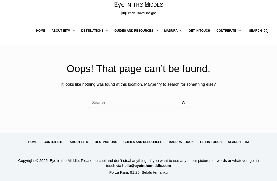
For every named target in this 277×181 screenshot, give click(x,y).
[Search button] (184, 103)
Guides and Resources (137, 31)
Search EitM (238, 142)
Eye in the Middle (138, 4)
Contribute (229, 31)
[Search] (258, 30)
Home (40, 30)
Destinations (95, 31)
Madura (174, 31)
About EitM (64, 31)
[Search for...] (133, 103)
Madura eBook (181, 142)
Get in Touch (199, 30)
